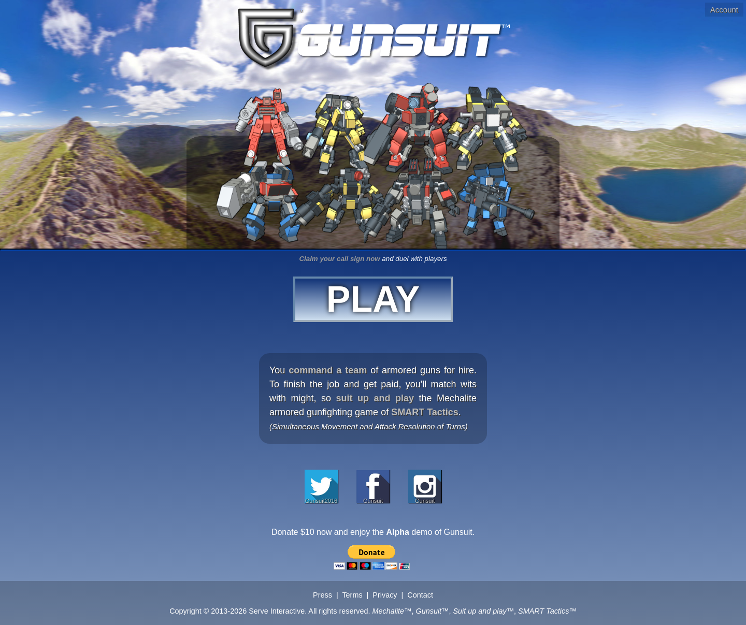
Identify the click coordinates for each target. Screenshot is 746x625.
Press (322, 595)
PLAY (373, 299)
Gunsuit (373, 500)
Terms (352, 595)
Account (724, 9)
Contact (420, 595)
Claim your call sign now (339, 259)
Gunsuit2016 (321, 500)
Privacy (384, 595)
